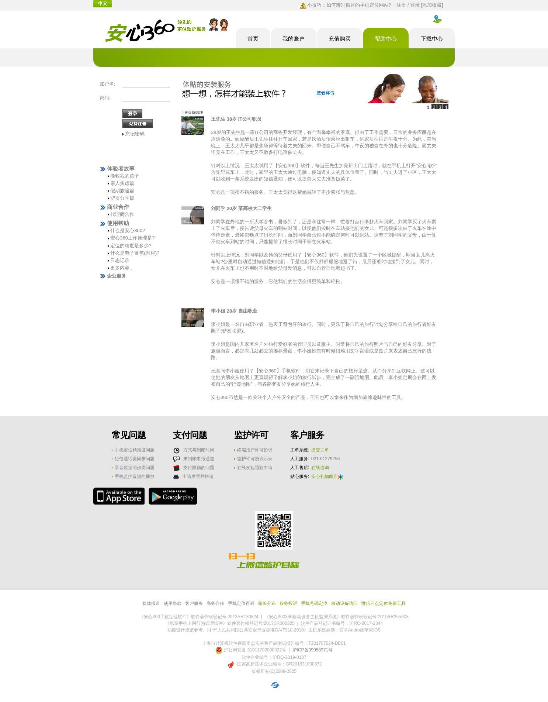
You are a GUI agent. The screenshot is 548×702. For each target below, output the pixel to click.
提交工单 (320, 449)
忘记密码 (135, 134)
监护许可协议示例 (255, 458)
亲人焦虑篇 (122, 183)
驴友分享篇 (122, 198)
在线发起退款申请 (255, 467)
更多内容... (121, 268)
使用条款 (172, 603)
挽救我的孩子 (124, 176)
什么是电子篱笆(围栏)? (134, 253)
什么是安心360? (127, 230)
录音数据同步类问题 (135, 467)
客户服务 (194, 603)
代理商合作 (122, 214)
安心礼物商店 (327, 476)
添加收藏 (431, 5)
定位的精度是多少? (130, 245)
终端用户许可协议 (255, 449)
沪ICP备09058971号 (312, 650)
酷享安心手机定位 (167, 31)
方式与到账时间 (198, 449)
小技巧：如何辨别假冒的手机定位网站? (349, 5)
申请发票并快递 (198, 476)
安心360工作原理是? (132, 238)
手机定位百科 (241, 603)
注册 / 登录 (408, 5)
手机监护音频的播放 (135, 476)
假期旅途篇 (122, 190)
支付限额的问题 (198, 467)
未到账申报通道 (198, 458)
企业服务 (116, 276)
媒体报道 (151, 603)
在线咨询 (320, 467)
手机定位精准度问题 (135, 449)
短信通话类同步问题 (135, 458)
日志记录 (119, 260)
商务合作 (215, 603)
